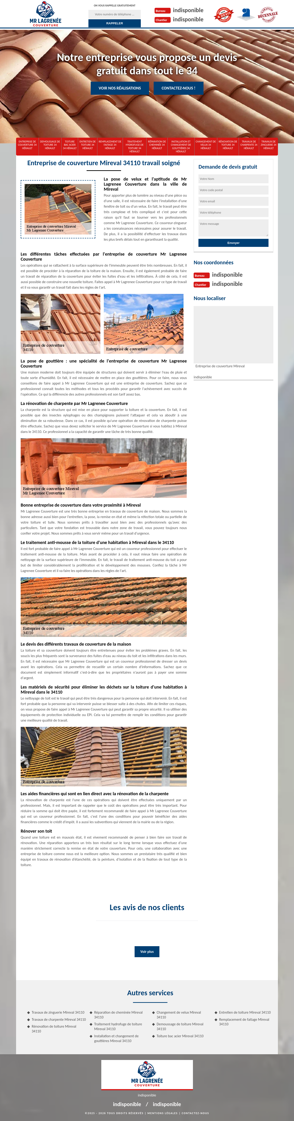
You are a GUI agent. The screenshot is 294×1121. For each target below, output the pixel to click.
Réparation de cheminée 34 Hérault (157, 145)
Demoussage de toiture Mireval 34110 (180, 1026)
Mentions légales (162, 1113)
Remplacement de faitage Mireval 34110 (244, 1021)
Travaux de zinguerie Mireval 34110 (58, 1012)
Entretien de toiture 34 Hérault (87, 145)
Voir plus (147, 951)
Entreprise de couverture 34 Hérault (27, 145)
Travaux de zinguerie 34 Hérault (268, 145)
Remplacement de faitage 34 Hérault (110, 145)
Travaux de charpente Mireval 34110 (59, 1019)
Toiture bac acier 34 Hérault (69, 145)
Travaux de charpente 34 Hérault (248, 145)
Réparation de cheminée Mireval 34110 (118, 1014)
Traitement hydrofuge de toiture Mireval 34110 (118, 1026)
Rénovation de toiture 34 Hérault (228, 145)
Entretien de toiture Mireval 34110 (245, 1012)
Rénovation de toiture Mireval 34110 (54, 1028)
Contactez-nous (195, 1113)
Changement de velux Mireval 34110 (179, 1014)
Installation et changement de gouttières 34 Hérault (181, 146)
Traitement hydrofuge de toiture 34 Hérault (135, 146)
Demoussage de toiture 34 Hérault (50, 145)
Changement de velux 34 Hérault (206, 145)
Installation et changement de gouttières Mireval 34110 (116, 1038)
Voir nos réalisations (120, 88)
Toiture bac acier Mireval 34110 (180, 1036)
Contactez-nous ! (178, 88)
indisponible (188, 10)
